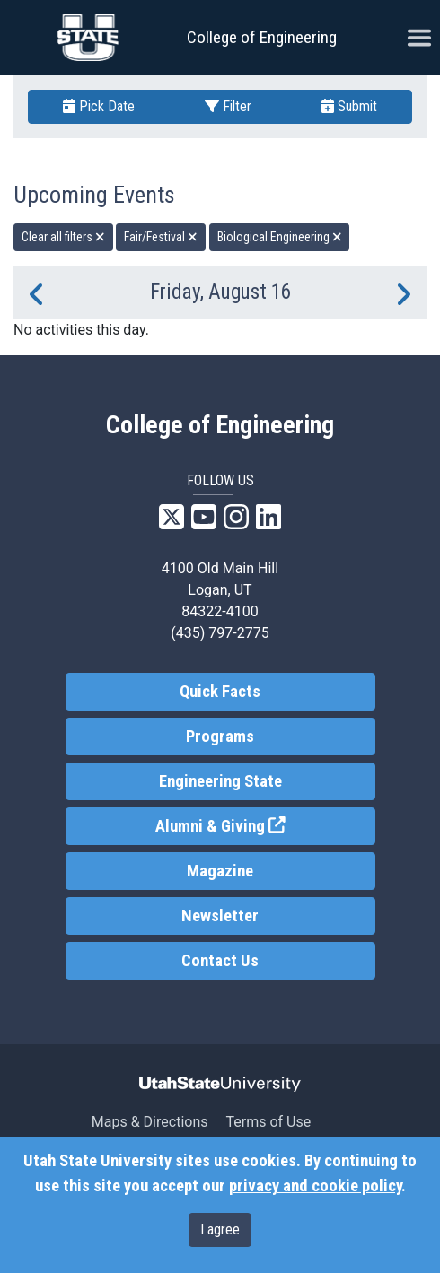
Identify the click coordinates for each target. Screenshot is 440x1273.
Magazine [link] (220, 871)
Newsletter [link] (220, 916)
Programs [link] (220, 736)
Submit (349, 106)
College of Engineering (262, 37)
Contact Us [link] (220, 961)
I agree (220, 1229)
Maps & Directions (150, 1121)
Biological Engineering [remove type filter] (279, 237)
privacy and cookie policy (315, 1186)
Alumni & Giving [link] (265, 825)
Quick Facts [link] (220, 692)
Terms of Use (268, 1121)
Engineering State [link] (220, 781)
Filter (228, 106)
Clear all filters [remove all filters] (63, 237)
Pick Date (99, 106)
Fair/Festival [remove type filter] (161, 237)
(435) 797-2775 (219, 632)
